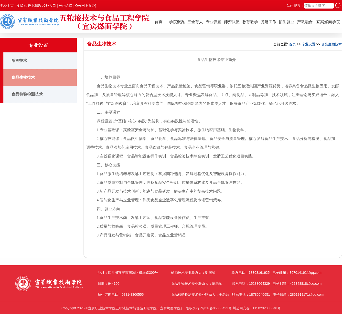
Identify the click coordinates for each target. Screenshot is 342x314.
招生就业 (286, 22)
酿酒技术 (19, 61)
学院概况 (177, 22)
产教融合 (305, 22)
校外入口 (49, 6)
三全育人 (195, 22)
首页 (158, 22)
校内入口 (66, 6)
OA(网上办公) (85, 6)
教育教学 (250, 22)
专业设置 (213, 22)
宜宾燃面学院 (328, 22)
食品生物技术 (23, 77)
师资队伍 (232, 22)
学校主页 (7, 6)
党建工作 (268, 22)
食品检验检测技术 (27, 94)
